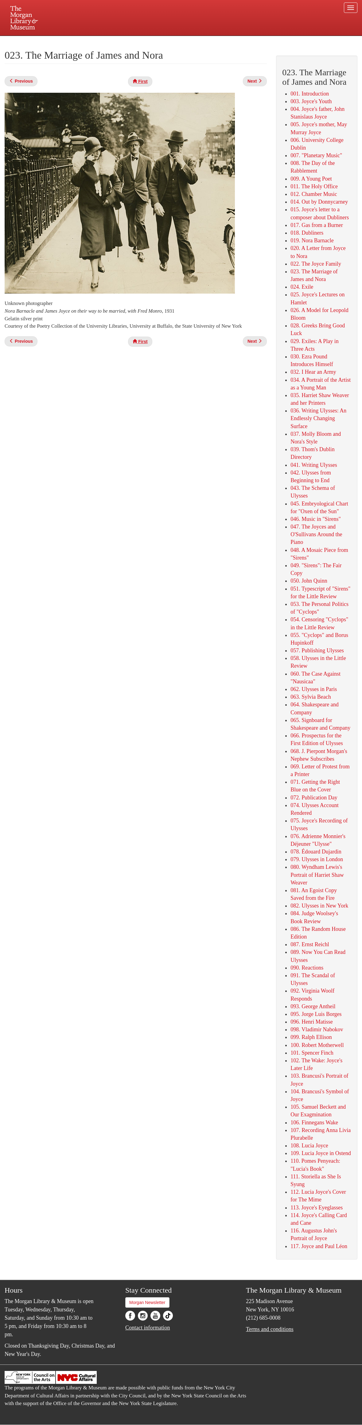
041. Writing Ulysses (313, 465)
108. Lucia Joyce (309, 1145)
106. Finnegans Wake (314, 1122)
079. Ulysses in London (316, 859)
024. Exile (301, 287)
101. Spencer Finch (311, 1053)
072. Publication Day (313, 797)
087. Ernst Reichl (309, 944)
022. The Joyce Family (315, 264)
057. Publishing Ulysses (317, 650)
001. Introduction (309, 94)
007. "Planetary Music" (316, 155)
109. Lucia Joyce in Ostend (320, 1153)
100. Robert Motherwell (317, 1045)
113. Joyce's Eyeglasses (316, 1207)
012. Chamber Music (313, 194)
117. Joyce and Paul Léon (318, 1246)
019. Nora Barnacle (311, 240)
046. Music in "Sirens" (315, 519)
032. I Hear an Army (313, 372)
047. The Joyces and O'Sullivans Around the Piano (316, 534)
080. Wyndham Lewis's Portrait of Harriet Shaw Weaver (317, 874)
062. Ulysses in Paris (313, 689)
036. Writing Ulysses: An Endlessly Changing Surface (318, 418)
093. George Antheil (312, 1006)
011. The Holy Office (314, 186)
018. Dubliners (306, 233)
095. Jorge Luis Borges (315, 1014)
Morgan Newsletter (147, 1302)
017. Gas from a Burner (316, 225)
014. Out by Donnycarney (319, 202)
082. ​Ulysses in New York (319, 906)
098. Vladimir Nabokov (316, 1029)
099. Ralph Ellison (311, 1037)
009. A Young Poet (311, 179)
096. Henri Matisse (311, 1022)
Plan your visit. (108, 41)
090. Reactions (306, 968)
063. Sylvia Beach (310, 697)
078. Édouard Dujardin (315, 852)
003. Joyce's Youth (311, 101)
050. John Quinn (308, 581)
